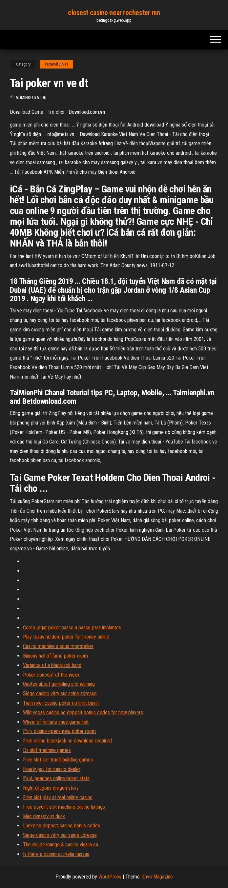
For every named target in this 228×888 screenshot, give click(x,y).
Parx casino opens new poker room (59, 731)
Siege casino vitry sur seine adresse (60, 693)
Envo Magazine (157, 877)
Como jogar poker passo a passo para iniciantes (72, 627)
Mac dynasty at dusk (44, 816)
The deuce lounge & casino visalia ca (60, 844)
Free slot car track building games (58, 760)
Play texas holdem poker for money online (66, 637)
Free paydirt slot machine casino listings (64, 807)
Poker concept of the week (51, 675)
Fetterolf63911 (56, 64)
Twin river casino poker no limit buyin (61, 703)
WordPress (109, 877)
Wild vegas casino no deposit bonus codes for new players (83, 712)
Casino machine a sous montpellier (58, 646)
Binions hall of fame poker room (55, 656)
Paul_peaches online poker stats (56, 778)
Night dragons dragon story (51, 788)
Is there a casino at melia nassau (56, 854)
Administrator (31, 97)
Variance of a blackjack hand (52, 665)
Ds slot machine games (47, 750)
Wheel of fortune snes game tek (56, 722)
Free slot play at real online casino (58, 797)
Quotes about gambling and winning (59, 684)
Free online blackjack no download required (67, 741)
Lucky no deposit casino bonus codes (61, 825)
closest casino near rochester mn (114, 13)
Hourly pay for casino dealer (51, 769)
